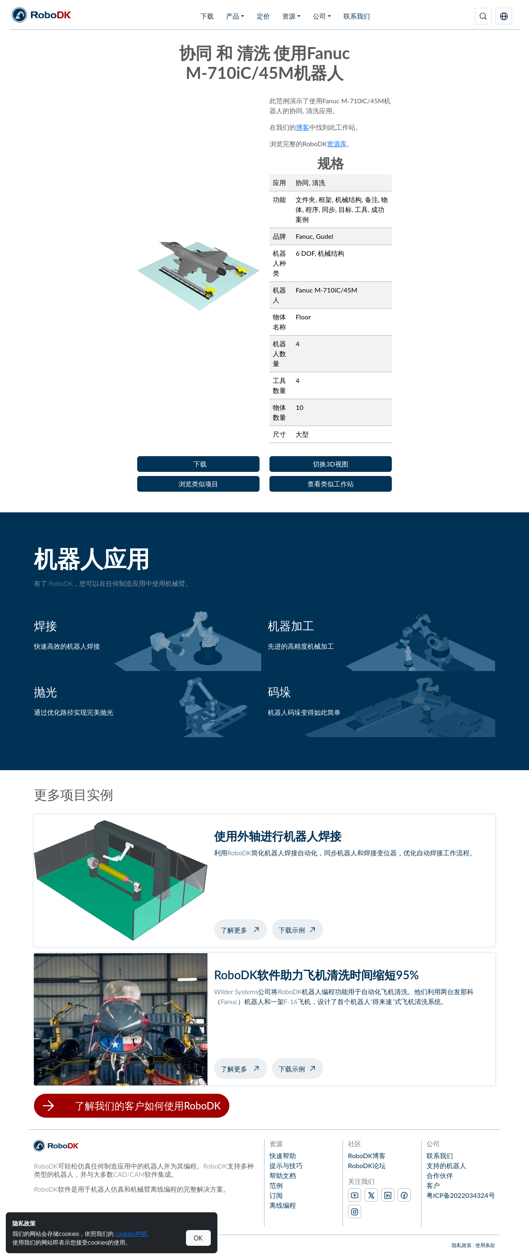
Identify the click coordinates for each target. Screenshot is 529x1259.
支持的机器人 (446, 1165)
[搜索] (483, 16)
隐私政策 (462, 1245)
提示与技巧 (286, 1165)
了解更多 (244, 929)
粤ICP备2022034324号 (461, 1195)
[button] (504, 16)
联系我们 (356, 16)
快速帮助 (282, 1155)
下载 (207, 16)
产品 (232, 16)
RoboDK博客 (367, 1155)
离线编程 (282, 1205)
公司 (319, 16)
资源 (288, 16)
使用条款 (485, 1245)
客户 (433, 1185)
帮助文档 (282, 1175)
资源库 (337, 144)
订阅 (276, 1195)
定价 (263, 16)
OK (198, 1237)
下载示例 (292, 930)
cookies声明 (131, 1234)
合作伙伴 (440, 1175)
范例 (276, 1185)
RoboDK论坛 (367, 1165)
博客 (302, 127)
